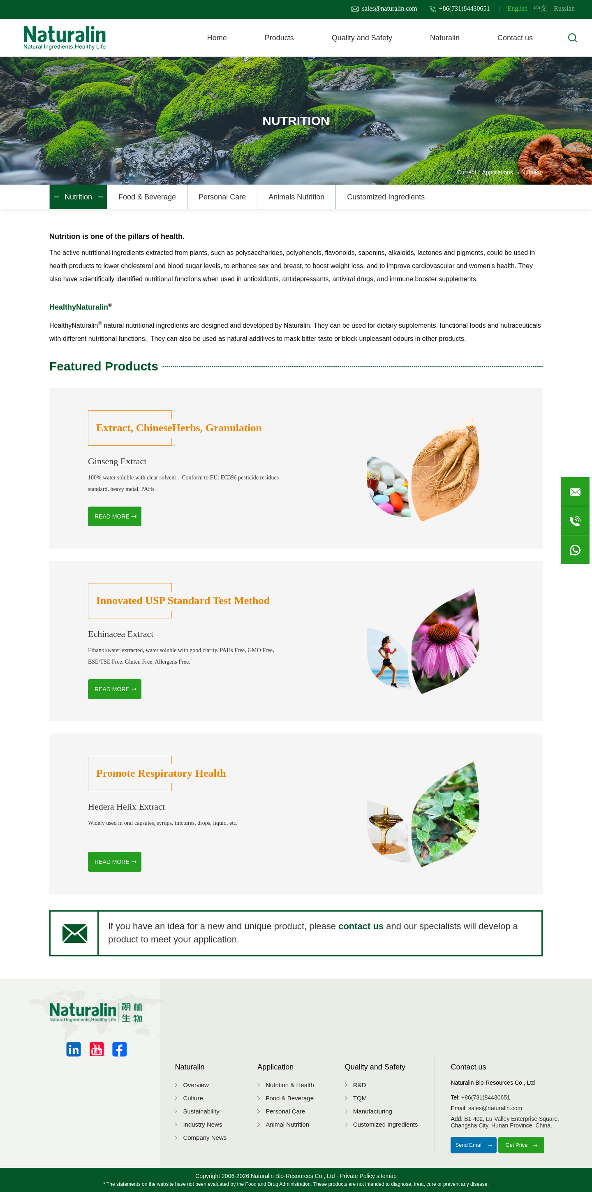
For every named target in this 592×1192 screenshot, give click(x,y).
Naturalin (445, 38)
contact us (362, 926)
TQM (360, 1098)
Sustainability (201, 1111)
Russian (564, 8)
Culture (193, 1098)
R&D (359, 1084)
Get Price (521, 1145)
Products (279, 38)
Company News (205, 1137)
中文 (540, 8)
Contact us (515, 38)
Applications (497, 172)
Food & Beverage (147, 197)
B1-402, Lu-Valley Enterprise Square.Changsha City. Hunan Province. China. (505, 1122)
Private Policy (357, 1176)
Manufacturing (372, 1111)
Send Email (473, 1145)
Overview (196, 1084)
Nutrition (78, 197)
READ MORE (112, 516)
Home (217, 38)
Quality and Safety (362, 38)
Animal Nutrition (287, 1124)
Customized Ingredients (386, 197)
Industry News (202, 1124)
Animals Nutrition (296, 197)
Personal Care (222, 197)
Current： (469, 172)
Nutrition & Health (290, 1084)
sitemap (387, 1176)
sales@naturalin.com (384, 8)
